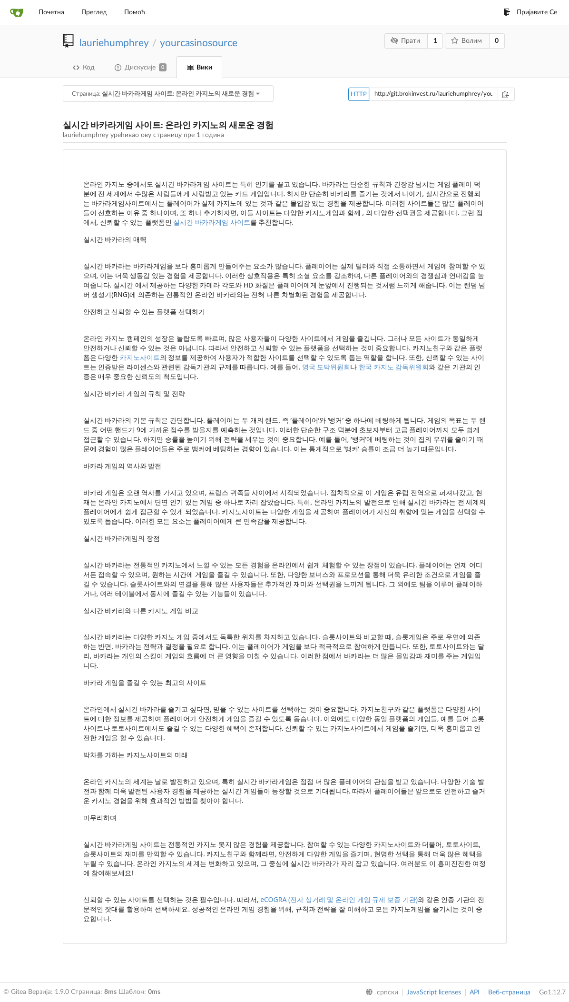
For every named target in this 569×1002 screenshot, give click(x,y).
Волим (466, 40)
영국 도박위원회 (326, 366)
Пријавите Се (530, 12)
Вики (199, 67)
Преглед (94, 12)
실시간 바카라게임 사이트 (211, 222)
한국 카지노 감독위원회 (394, 366)
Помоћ (134, 12)
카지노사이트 (140, 357)
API (475, 992)
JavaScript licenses (434, 992)
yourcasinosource (198, 43)
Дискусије (141, 67)
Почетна (51, 12)
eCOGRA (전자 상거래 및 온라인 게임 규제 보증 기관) (339, 899)
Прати (406, 40)
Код (84, 67)
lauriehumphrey (113, 43)
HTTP (359, 94)
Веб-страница (509, 992)
